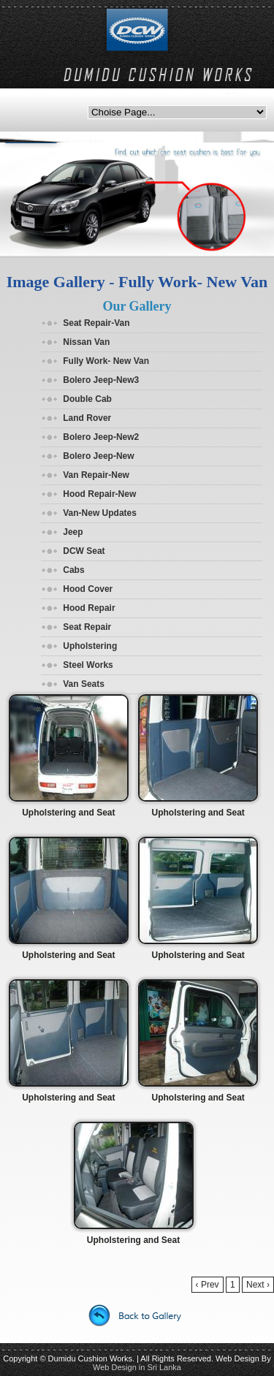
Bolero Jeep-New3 (101, 380)
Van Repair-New (96, 475)
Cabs (73, 570)
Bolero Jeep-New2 (101, 437)
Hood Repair (89, 608)
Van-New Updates (100, 513)
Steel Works (88, 665)
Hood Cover (88, 589)
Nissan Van (86, 342)
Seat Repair (87, 627)
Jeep (73, 532)
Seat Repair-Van (96, 323)
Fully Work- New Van (106, 361)
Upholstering (90, 646)
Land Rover (87, 418)
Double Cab (87, 399)
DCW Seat (83, 551)
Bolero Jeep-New (98, 456)
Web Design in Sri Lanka (137, 1367)
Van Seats (83, 684)
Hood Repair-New (99, 494)
